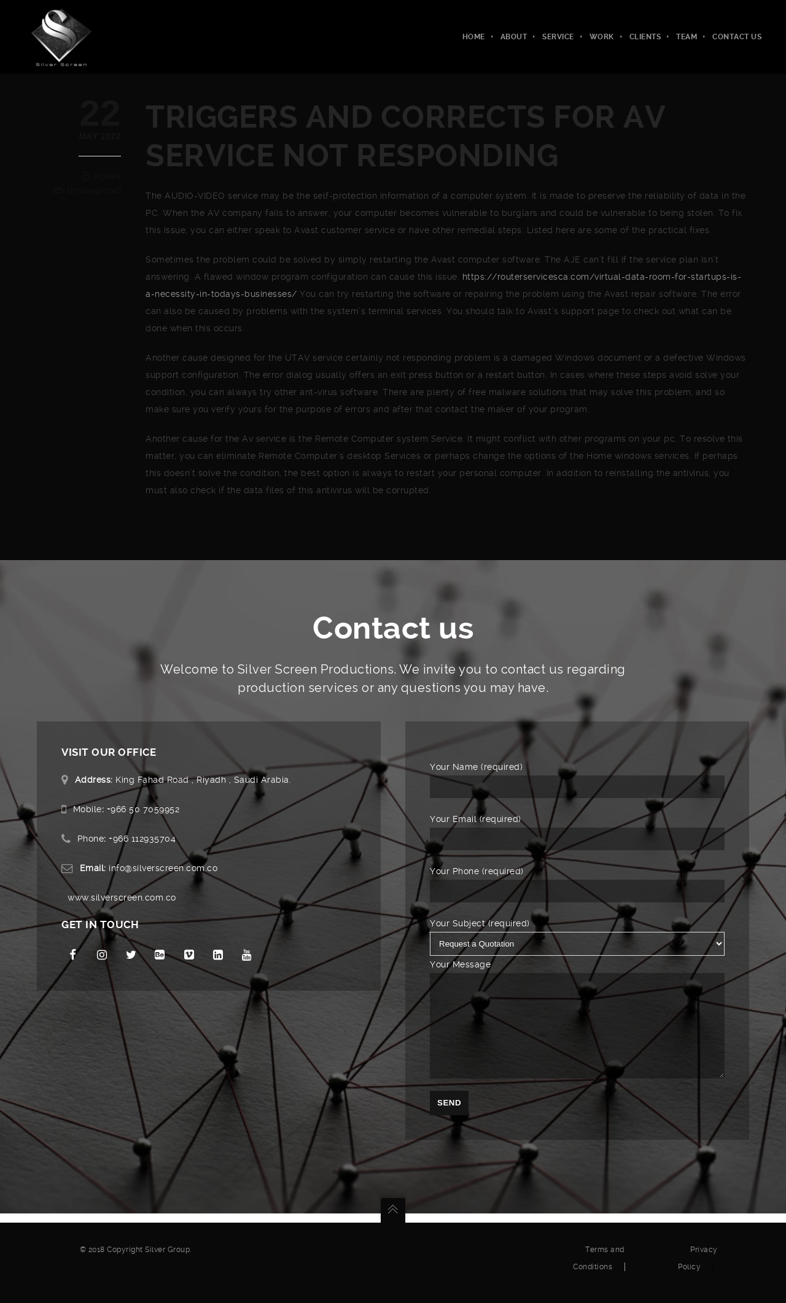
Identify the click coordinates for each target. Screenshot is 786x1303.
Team (686, 37)
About (513, 37)
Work (602, 37)
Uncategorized (94, 190)
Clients (645, 37)
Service (558, 37)
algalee (107, 176)
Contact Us (736, 37)
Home (473, 37)
